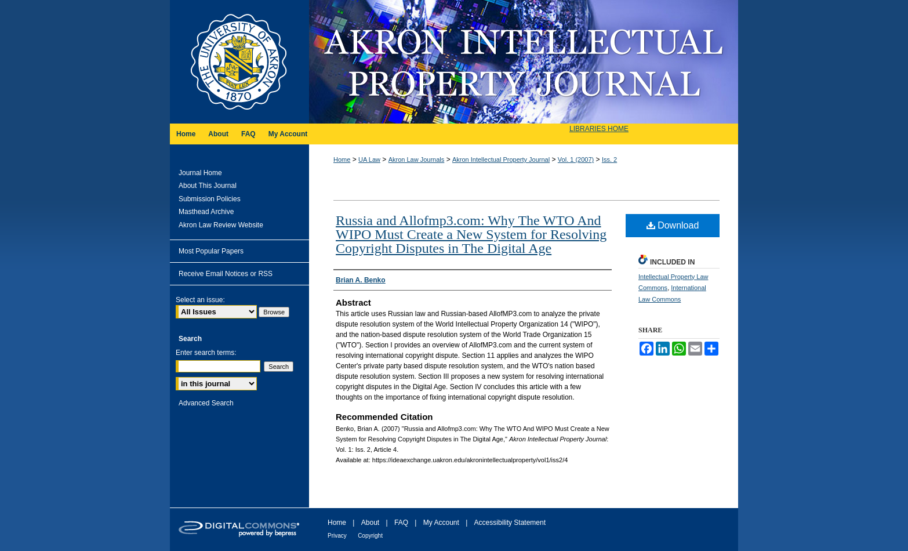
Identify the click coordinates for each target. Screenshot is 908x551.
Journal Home (200, 173)
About (370, 523)
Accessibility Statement (510, 523)
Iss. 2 (609, 159)
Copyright (370, 535)
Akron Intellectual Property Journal (523, 62)
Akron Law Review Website (221, 225)
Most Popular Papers (211, 251)
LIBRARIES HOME (599, 129)
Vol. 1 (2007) (576, 159)
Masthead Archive (206, 212)
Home (341, 159)
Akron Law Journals (416, 159)
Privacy (337, 535)
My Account (441, 523)
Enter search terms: (206, 353)
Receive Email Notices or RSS (226, 274)
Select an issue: (200, 300)
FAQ (401, 523)
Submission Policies (210, 199)
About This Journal (208, 186)
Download (673, 225)
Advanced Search (206, 403)
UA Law (369, 159)
